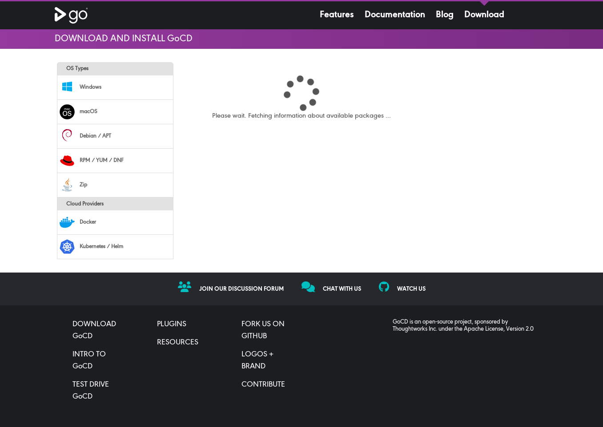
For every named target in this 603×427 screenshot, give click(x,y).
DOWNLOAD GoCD (94, 330)
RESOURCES (177, 343)
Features (337, 15)
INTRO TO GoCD (89, 361)
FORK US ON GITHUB (263, 330)
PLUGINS (171, 324)
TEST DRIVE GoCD (90, 391)
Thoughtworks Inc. (415, 329)
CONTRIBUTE (263, 385)
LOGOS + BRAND (257, 361)
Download (484, 15)
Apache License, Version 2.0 (499, 329)
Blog (445, 15)
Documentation (395, 15)
